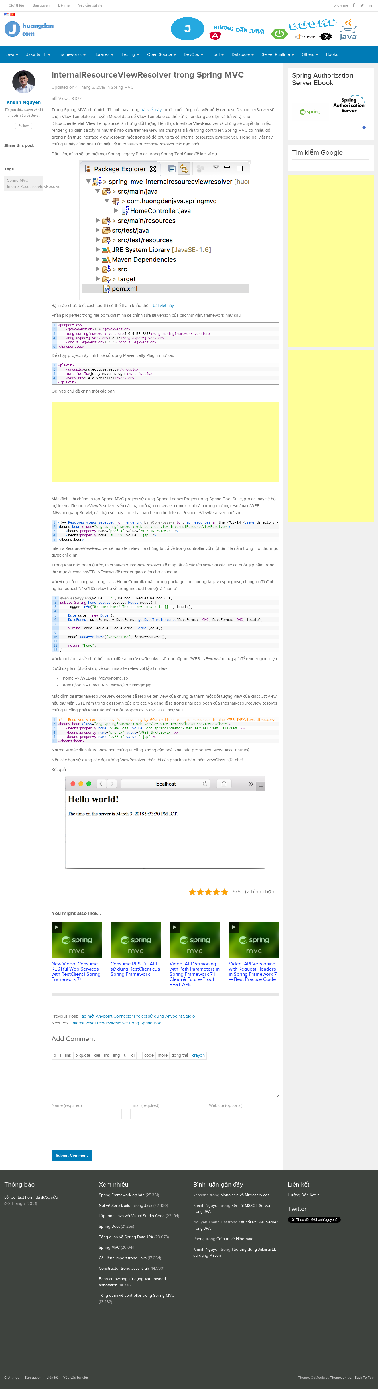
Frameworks (70, 54)
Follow (23, 126)
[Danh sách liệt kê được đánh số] (125, 1056)
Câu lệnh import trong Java (123, 1258)
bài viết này (151, 109)
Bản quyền (41, 5)
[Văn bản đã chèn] (106, 1056)
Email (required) (145, 1105)
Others (308, 54)
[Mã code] (149, 1056)
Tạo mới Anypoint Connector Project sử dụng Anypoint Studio (137, 1016)
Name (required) (67, 1105)
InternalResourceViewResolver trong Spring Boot (117, 1023)
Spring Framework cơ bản (122, 1195)
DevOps (191, 54)
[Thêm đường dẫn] (68, 1056)
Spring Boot (109, 1226)
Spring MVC (122, 87)
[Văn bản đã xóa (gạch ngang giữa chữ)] (97, 1056)
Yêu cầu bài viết (90, 5)
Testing (128, 54)
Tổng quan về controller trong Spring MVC (136, 1295)
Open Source (159, 54)
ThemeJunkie (340, 1378)
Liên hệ (64, 5)
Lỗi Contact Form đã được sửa (31, 1197)
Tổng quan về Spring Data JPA (126, 1237)
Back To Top (364, 1378)
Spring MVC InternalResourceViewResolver (25, 183)
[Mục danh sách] (139, 1056)
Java (10, 54)
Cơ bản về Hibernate (234, 1239)
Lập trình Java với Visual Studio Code (132, 1216)
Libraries (101, 54)
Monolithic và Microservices (244, 1195)
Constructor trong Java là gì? (124, 1268)
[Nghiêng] (60, 1056)
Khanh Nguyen (206, 1205)
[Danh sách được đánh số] (133, 1056)
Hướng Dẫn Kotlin (304, 1195)
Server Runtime (276, 54)
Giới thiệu (16, 5)
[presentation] (90, 1136)
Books (332, 54)
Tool (215, 54)
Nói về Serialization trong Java (125, 1205)
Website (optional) (226, 1105)
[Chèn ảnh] (116, 1056)
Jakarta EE (36, 54)
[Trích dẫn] (82, 1056)
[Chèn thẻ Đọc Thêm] (163, 1056)
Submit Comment (72, 1155)
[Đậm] (55, 1056)
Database (241, 54)
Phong (199, 1239)
